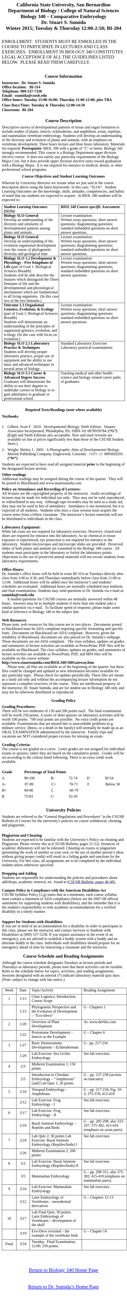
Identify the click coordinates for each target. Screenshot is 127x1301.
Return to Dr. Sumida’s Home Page (63, 1286)
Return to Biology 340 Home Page (63, 1270)
